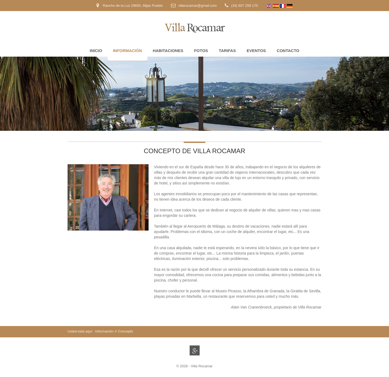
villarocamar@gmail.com (197, 6)
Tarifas (227, 50)
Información (127, 50)
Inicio (96, 50)
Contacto (288, 50)
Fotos (201, 50)
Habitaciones (168, 50)
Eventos (256, 50)
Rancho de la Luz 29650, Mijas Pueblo (132, 6)
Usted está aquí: (81, 331)
